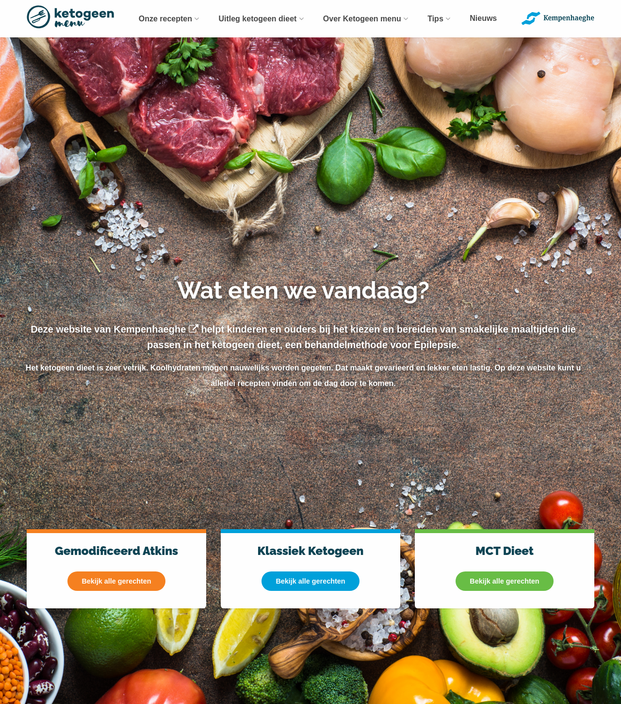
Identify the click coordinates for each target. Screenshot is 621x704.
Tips (438, 19)
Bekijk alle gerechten (116, 581)
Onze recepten (169, 19)
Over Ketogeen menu (365, 19)
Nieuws (483, 18)
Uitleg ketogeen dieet (260, 19)
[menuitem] (169, 18)
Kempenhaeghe (157, 329)
